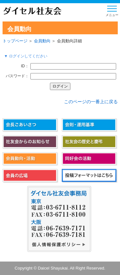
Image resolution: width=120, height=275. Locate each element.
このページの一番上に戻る (91, 101)
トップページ (15, 40)
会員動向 (42, 40)
